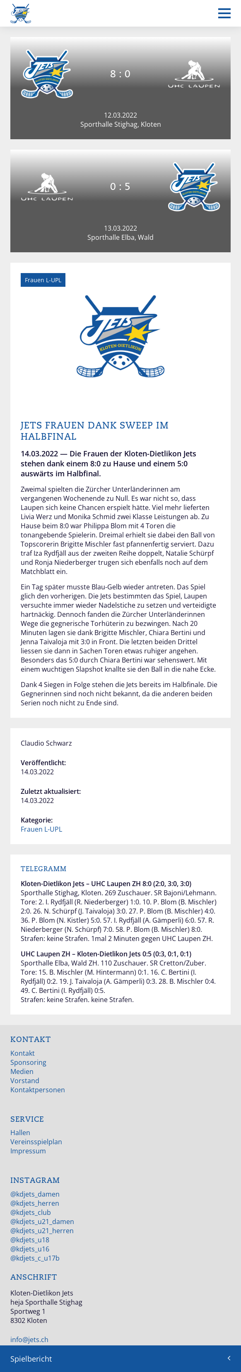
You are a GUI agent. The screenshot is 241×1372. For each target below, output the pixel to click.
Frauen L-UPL (41, 829)
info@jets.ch (29, 1339)
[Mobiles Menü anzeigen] (224, 13)
